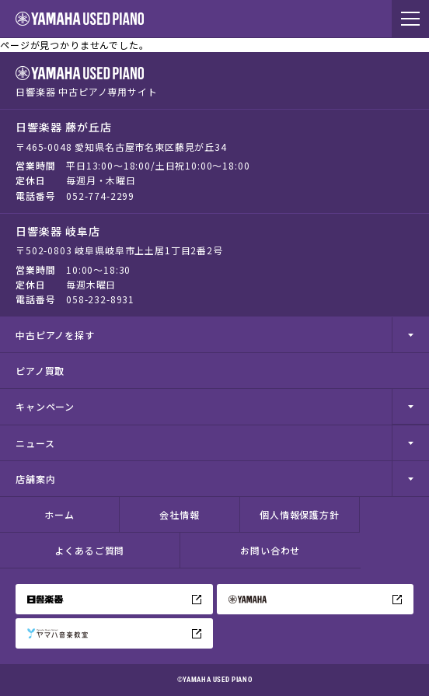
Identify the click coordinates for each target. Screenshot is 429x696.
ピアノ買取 (40, 370)
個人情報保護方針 (300, 514)
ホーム (59, 514)
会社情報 (179, 514)
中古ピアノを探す (55, 334)
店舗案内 (35, 478)
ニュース (35, 442)
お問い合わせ (270, 550)
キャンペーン (45, 406)
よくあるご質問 (89, 550)
